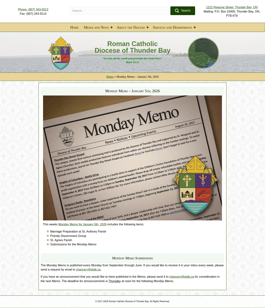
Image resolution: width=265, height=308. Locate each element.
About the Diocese (131, 27)
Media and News (96, 27)
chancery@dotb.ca (88, 269)
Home (74, 27)
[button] (182, 10)
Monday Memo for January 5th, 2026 (82, 224)
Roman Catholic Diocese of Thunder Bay (132, 47)
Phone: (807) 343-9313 (33, 9)
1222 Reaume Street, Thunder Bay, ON (232, 7)
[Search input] (119, 11)
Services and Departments (172, 27)
